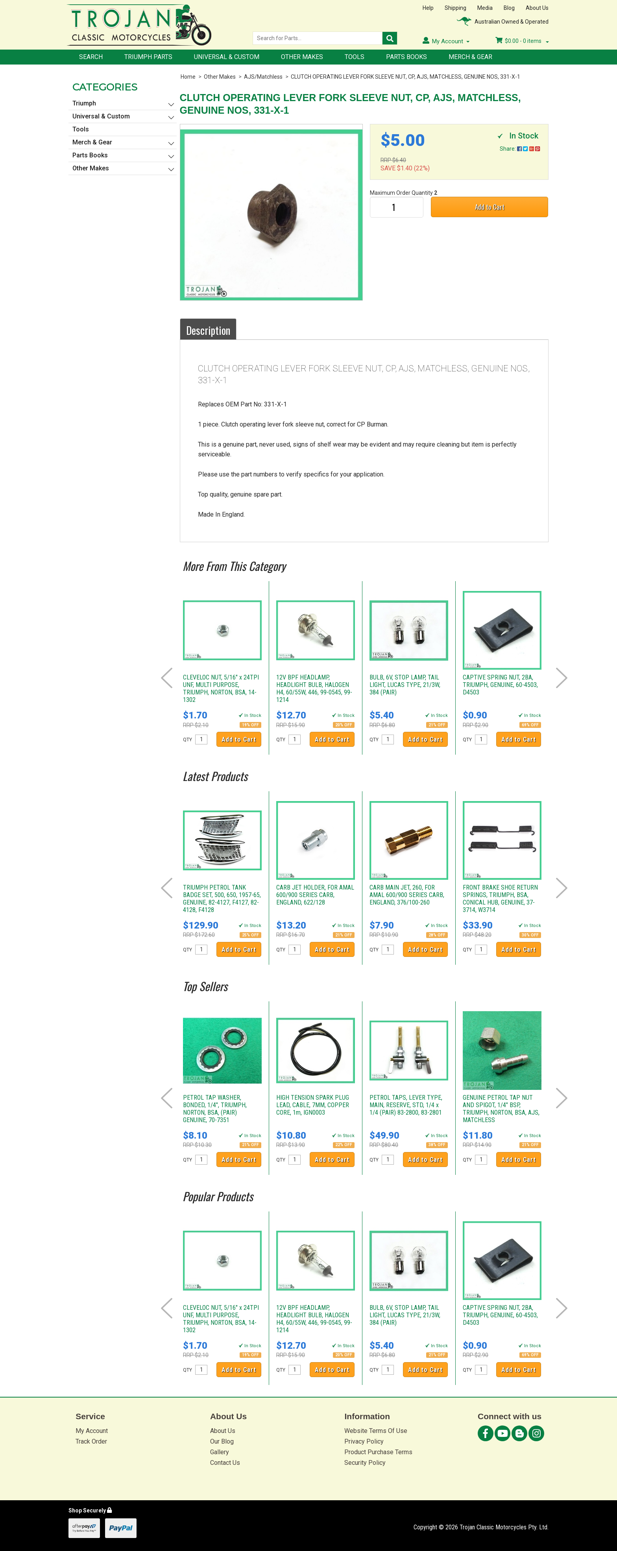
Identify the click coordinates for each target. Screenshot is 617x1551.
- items (522, 41)
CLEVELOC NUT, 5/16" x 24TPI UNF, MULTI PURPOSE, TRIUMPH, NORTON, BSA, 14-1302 (221, 688)
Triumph (84, 103)
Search (91, 57)
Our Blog (222, 1441)
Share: (520, 149)
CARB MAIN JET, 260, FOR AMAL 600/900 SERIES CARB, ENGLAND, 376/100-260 (406, 895)
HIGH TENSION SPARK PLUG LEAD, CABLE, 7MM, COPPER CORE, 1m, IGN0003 (312, 1105)
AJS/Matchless (263, 77)
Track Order (91, 1441)
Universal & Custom (226, 57)
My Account (92, 1431)
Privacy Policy (364, 1441)
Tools (354, 57)
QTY (187, 739)
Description (208, 330)
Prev (166, 678)
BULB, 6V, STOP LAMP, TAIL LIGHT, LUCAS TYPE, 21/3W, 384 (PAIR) (404, 685)
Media (485, 8)
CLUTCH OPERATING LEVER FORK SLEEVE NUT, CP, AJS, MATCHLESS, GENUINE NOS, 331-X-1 (405, 77)
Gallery (219, 1452)
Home (188, 77)
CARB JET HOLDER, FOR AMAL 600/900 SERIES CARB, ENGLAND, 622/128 (315, 895)
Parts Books (406, 57)
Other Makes (302, 57)
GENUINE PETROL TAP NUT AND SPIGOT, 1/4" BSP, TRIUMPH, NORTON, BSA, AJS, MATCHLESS (501, 1109)
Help (428, 8)
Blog (509, 8)
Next (561, 678)
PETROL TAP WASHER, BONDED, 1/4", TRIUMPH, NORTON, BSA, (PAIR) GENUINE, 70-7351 (215, 1109)
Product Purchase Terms (378, 1452)
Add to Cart (489, 207)
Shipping (455, 8)
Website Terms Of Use (375, 1431)
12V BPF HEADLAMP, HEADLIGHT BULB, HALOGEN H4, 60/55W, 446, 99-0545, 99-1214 (314, 688)
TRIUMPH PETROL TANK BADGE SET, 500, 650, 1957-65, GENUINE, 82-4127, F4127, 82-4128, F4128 (222, 899)
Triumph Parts (148, 57)
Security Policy (365, 1462)
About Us (537, 8)
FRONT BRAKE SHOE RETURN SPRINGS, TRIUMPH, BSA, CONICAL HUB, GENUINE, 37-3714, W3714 (500, 899)
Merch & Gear (470, 57)
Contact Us (225, 1462)
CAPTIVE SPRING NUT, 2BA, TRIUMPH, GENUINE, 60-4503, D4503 (500, 685)
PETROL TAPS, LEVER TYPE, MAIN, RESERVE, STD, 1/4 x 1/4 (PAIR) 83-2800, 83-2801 (405, 1105)
